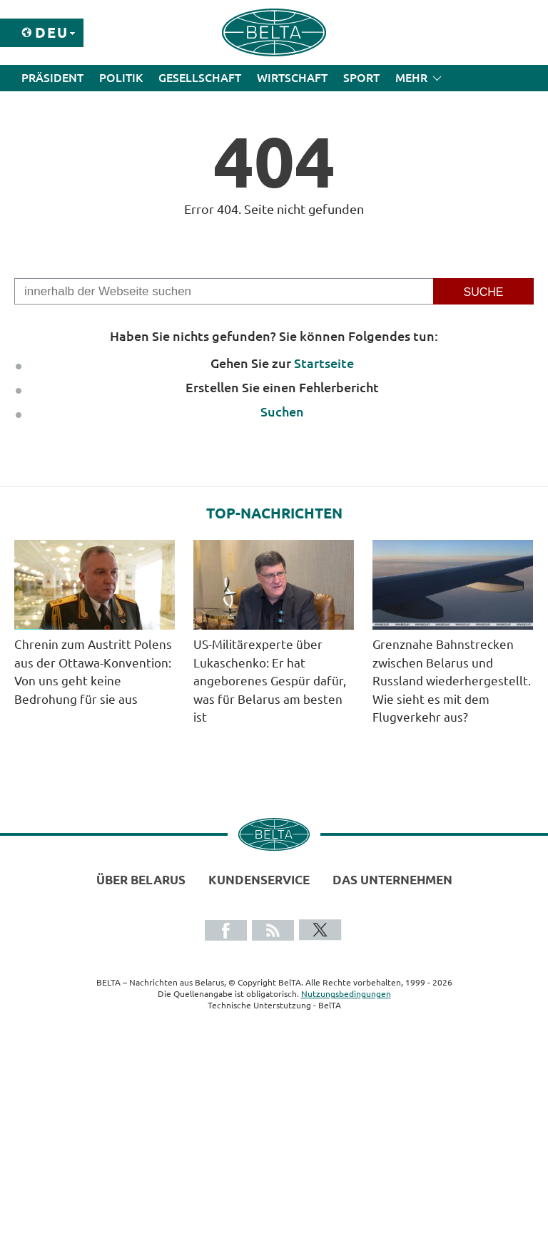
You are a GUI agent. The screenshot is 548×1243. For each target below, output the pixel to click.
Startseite (324, 363)
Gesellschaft (199, 77)
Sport (361, 77)
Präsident (52, 77)
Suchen (282, 411)
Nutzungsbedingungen (346, 993)
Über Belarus (141, 879)
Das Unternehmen (392, 879)
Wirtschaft (292, 77)
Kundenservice (259, 879)
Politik (121, 77)
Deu (51, 32)
